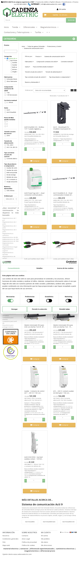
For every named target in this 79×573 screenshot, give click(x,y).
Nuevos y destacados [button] (32, 82)
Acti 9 (8, 110)
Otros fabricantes (12, 81)
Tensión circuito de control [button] (33, 72)
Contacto (25, 536)
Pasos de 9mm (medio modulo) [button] (43, 67)
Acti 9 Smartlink (15, 60)
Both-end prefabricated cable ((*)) (13, 172)
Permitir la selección (39, 309)
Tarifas (39, 32)
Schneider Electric (12, 79)
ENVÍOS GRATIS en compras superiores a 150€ (17, 2)
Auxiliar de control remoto (13, 168)
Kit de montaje (11, 175)
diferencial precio (47, 551)
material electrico (10, 549)
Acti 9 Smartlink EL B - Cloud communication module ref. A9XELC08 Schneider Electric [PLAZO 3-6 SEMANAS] (62, 194)
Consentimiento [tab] (14, 268)
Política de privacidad (29, 542)
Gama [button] (27, 67)
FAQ (3, 542)
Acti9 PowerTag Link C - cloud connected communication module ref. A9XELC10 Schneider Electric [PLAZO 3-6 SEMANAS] (34, 194)
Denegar (14, 309)
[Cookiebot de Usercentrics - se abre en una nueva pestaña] (68, 262)
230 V (8, 135)
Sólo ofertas (10, 190)
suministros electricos (65, 549)
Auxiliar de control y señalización (13, 170)
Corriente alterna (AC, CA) (13, 158)
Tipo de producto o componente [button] (59, 77)
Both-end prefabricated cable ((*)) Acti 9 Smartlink (16, 67)
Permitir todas (64, 309)
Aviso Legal (26, 539)
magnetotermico (31, 551)
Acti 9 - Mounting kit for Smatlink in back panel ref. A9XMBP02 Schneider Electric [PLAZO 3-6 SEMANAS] (63, 128)
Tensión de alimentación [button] (54, 72)
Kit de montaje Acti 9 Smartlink (16, 69)
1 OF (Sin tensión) (12, 95)
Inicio (6, 27)
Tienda (16, 27)
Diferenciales (30, 27)
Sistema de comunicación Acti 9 (14, 58)
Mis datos (44, 542)
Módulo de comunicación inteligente (13, 177)
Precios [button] (38, 56)
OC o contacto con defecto (13, 179)
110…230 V (10, 145)
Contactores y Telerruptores (18, 32)
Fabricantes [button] (29, 62)
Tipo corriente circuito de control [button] (35, 77)
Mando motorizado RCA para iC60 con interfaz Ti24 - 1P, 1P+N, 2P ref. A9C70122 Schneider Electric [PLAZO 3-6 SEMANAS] (63, 326)
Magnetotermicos (49, 27)
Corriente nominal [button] (67, 62)
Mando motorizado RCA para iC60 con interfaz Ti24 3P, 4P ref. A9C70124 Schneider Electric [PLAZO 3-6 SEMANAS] (34, 326)
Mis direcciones (46, 545)
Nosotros (5, 536)
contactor (24, 549)
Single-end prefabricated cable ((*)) (13, 182)
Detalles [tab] (39, 268)
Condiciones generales (10, 539)
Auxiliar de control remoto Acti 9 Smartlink (16, 62)
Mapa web (6, 545)
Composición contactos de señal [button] (47, 62)
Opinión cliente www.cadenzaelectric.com (17, 554)
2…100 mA (10, 102)
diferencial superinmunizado (42, 549)
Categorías (40, 38)
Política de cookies (28, 545)
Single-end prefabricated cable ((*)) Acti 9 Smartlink (16, 72)
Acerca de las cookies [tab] (65, 268)
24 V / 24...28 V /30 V (13, 147)
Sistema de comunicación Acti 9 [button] (54, 56)
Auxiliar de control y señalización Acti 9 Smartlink (16, 65)
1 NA (8, 93)
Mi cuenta (62, 9)
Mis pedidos (45, 539)
